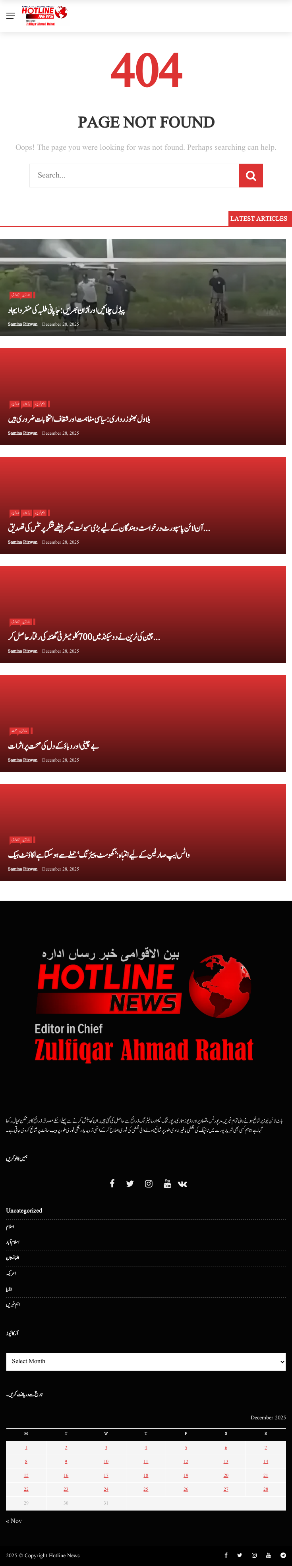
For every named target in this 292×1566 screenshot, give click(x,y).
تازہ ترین (26, 295)
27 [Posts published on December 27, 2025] (226, 1489)
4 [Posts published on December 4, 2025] (146, 1447)
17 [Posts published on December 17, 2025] (106, 1475)
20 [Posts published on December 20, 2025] (226, 1475)
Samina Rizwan (22, 324)
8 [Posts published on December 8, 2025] (26, 1461)
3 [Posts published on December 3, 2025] (106, 1447)
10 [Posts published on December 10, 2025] (106, 1461)
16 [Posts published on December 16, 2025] (66, 1475)
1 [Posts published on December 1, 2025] (26, 1447)
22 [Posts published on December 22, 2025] (26, 1489)
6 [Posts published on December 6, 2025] (226, 1447)
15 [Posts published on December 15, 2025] (26, 1475)
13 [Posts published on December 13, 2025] (226, 1461)
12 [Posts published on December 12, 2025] (186, 1461)
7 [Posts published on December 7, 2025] (266, 1447)
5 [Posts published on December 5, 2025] (186, 1447)
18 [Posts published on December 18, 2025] (145, 1475)
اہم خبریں (39, 404)
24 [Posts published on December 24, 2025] (106, 1489)
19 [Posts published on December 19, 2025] (186, 1475)
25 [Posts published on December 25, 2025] (145, 1489)
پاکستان (26, 404)
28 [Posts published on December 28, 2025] (265, 1489)
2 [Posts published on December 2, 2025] (66, 1447)
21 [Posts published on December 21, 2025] (265, 1475)
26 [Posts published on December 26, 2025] (186, 1489)
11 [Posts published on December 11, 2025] (145, 1461)
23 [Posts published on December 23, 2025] (66, 1489)
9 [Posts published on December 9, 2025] (66, 1461)
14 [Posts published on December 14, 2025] (265, 1461)
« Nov (14, 1521)
